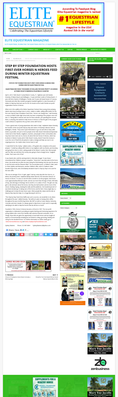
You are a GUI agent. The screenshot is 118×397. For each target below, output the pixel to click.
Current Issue (33, 49)
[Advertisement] (74, 319)
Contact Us (59, 49)
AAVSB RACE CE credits (98, 49)
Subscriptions (17, 49)
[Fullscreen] (110, 77)
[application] (100, 71)
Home (7, 49)
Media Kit (46, 49)
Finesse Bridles (81, 49)
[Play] (90, 77)
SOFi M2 (70, 49)
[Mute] (107, 77)
